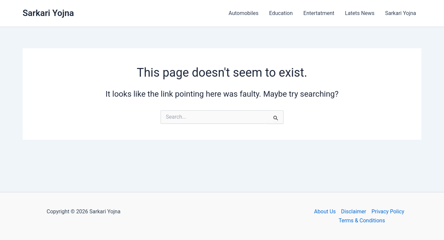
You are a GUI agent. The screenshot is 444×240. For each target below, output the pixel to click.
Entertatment (318, 13)
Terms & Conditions (362, 220)
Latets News (360, 13)
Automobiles (244, 13)
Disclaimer (353, 211)
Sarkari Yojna (48, 13)
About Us (325, 211)
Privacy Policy (388, 211)
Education (281, 13)
